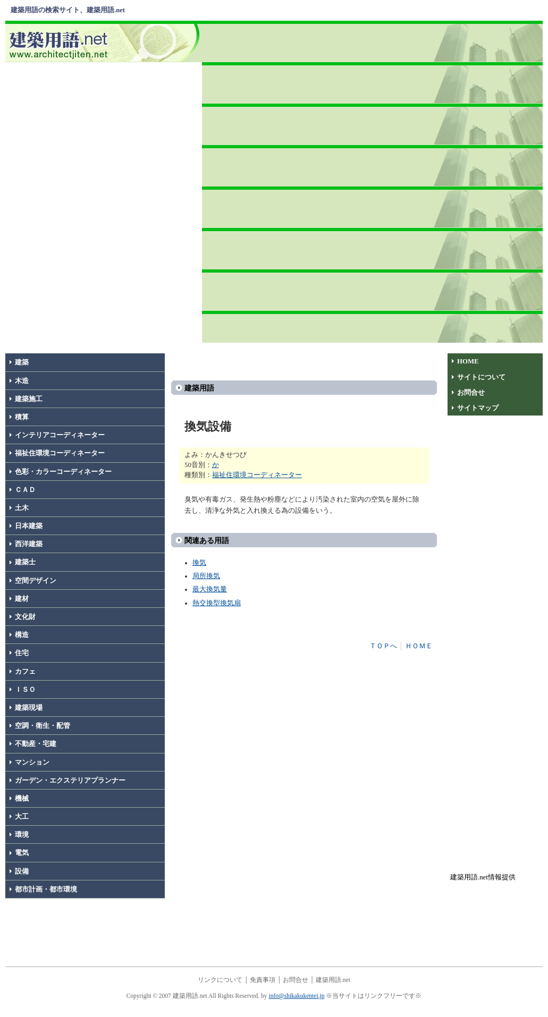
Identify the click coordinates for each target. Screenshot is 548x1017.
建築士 (25, 562)
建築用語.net (333, 980)
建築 (22, 362)
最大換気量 (209, 589)
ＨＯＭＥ (419, 646)
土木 (22, 508)
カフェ (25, 671)
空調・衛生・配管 (42, 726)
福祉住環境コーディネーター (60, 453)
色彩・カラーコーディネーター (63, 472)
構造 (22, 635)
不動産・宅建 (35, 744)
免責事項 (262, 980)
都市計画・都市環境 (46, 889)
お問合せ (471, 392)
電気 (22, 853)
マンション (32, 762)
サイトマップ (478, 408)
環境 (22, 834)
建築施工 (29, 399)
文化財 (25, 617)
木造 (22, 381)
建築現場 (29, 707)
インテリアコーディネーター (60, 435)
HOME (468, 361)
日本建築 (29, 526)
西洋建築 (29, 544)
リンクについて (220, 980)
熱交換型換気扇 (216, 603)
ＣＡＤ (25, 490)
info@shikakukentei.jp (297, 996)
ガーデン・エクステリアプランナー (70, 780)
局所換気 (206, 576)
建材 (22, 599)
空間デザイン (35, 580)
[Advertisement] (373, 180)
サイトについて (481, 377)
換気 (199, 562)
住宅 (22, 653)
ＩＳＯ (25, 689)
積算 (22, 417)
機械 (22, 798)
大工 (22, 816)
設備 (22, 871)
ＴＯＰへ (383, 646)
